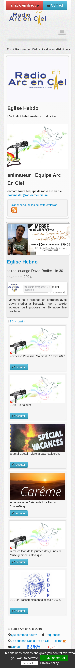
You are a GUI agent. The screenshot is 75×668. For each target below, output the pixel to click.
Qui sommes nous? (22, 634)
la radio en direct (24, 5)
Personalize (29, 663)
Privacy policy (49, 663)
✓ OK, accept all (54, 658)
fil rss (60, 640)
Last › (21, 321)
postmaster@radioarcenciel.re (27, 195)
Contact (55, 5)
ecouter (18, 367)
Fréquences (51, 634)
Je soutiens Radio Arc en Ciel (29, 640)
